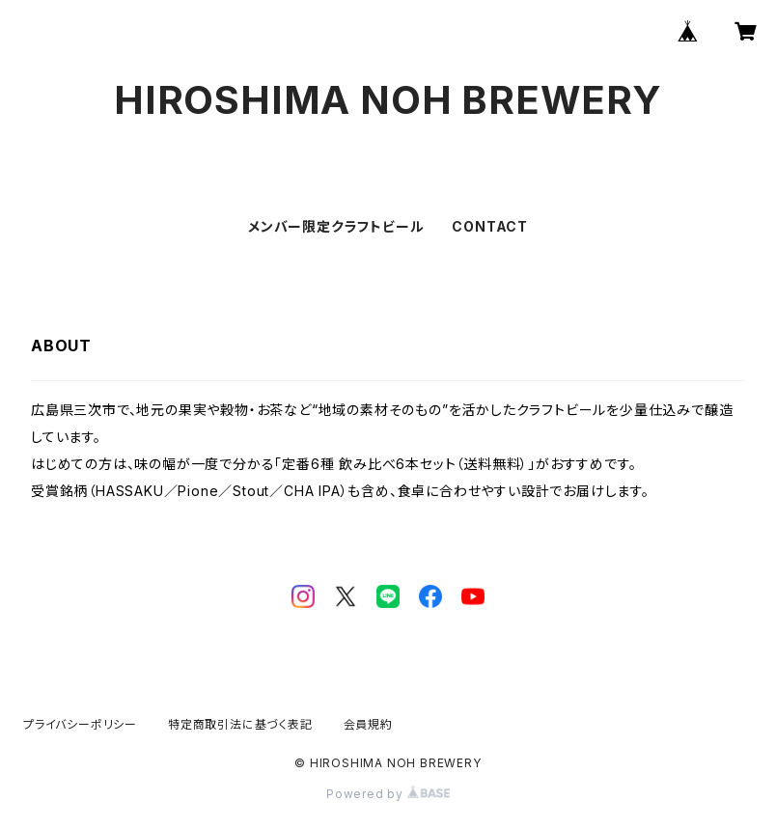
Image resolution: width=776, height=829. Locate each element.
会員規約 (368, 724)
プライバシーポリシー (80, 724)
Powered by (388, 794)
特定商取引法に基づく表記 (240, 724)
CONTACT (490, 226)
